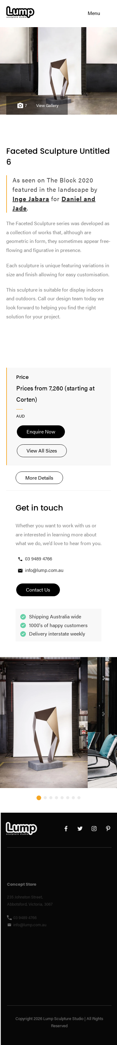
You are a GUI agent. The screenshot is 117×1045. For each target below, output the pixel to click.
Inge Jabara (30, 198)
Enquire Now (41, 431)
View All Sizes (42, 450)
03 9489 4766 (34, 558)
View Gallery (47, 105)
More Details (39, 477)
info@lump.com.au (40, 570)
